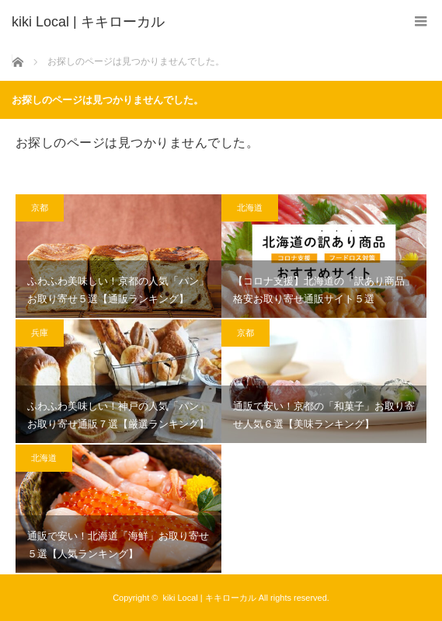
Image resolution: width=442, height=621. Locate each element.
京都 (39, 207)
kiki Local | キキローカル (209, 597)
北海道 (250, 207)
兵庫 (39, 332)
